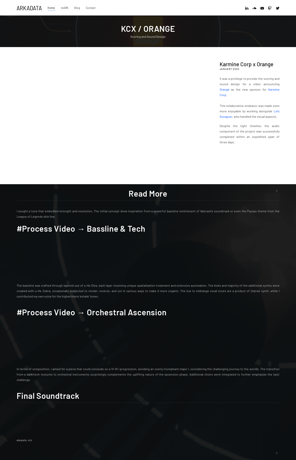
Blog (77, 7)
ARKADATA (29, 7)
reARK (65, 7)
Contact (91, 7)
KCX (30, 440)
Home (51, 7)
